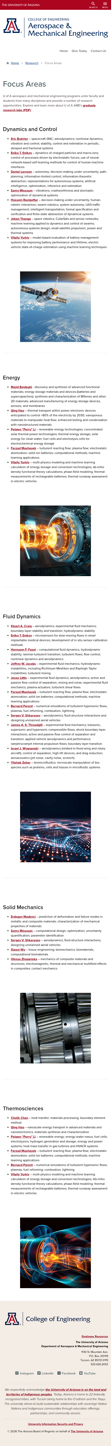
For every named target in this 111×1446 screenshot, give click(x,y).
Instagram (27, 1373)
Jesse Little (19, 678)
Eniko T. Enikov (21, 153)
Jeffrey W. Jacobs (23, 664)
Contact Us (98, 51)
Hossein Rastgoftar (24, 200)
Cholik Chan (19, 1118)
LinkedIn (48, 1373)
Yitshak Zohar (21, 763)
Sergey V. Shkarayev (25, 716)
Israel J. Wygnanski (24, 748)
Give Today (79, 51)
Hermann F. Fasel (23, 650)
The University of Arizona (87, 1431)
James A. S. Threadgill (27, 725)
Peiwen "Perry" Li (23, 429)
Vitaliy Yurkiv (20, 238)
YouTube (90, 1373)
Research (31, 63)
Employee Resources (95, 1336)
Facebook (69, 1373)
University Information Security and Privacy (55, 1424)
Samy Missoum (22, 191)
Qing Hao (17, 411)
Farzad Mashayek (23, 448)
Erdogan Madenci (23, 917)
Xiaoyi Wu (18, 950)
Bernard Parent (22, 706)
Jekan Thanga (21, 219)
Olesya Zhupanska (24, 959)
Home (64, 51)
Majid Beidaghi (21, 387)
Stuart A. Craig (21, 626)
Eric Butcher (19, 139)
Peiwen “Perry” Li (23, 1137)
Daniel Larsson (21, 172)
